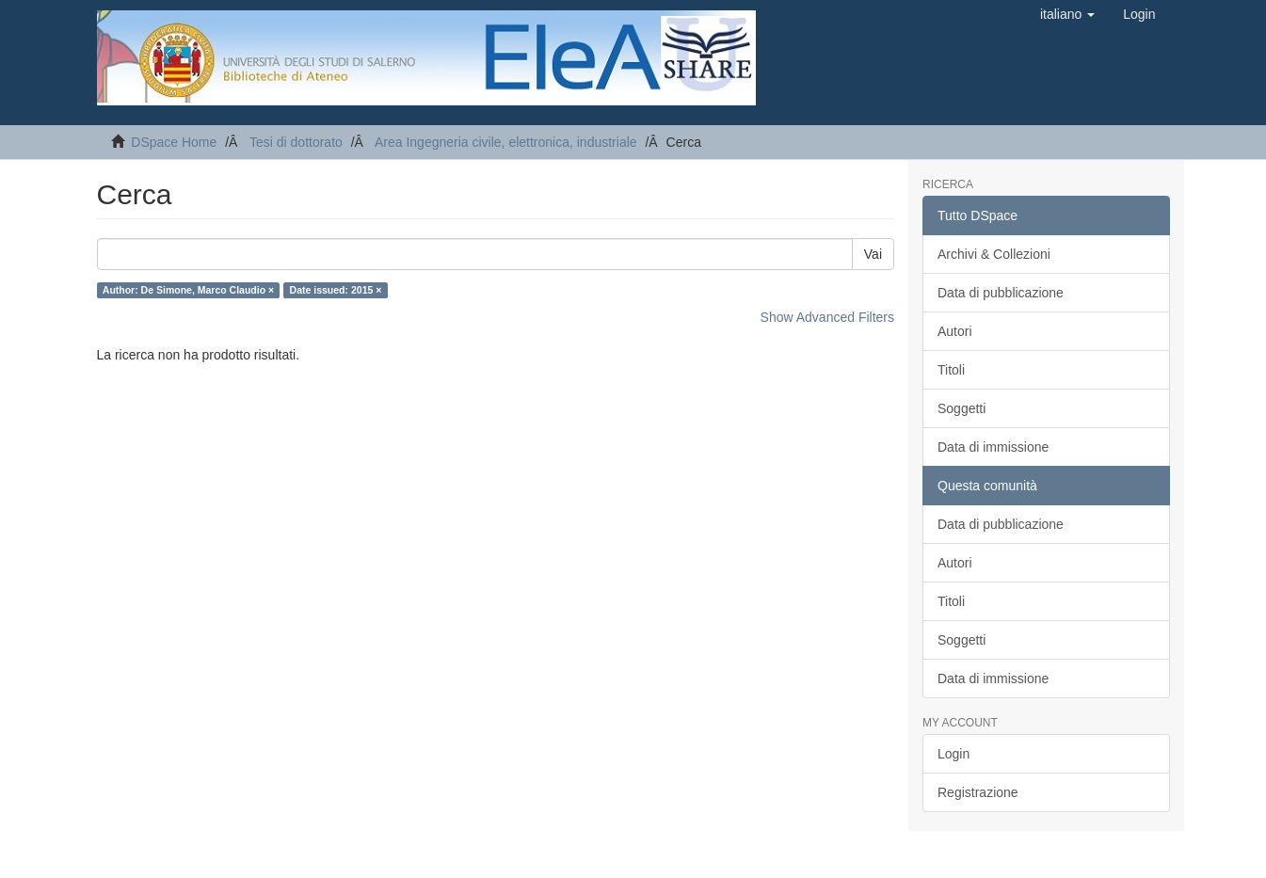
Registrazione (977, 792)
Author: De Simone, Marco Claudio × (188, 289)
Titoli (951, 369)
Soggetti (961, 408)
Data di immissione (993, 447)
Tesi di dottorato (296, 142)
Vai (873, 254)
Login (953, 753)
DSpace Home (173, 142)
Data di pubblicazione (1000, 292)
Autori (954, 331)
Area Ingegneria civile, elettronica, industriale (506, 142)
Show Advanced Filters (827, 317)
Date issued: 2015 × (336, 289)
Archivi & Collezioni (993, 254)
